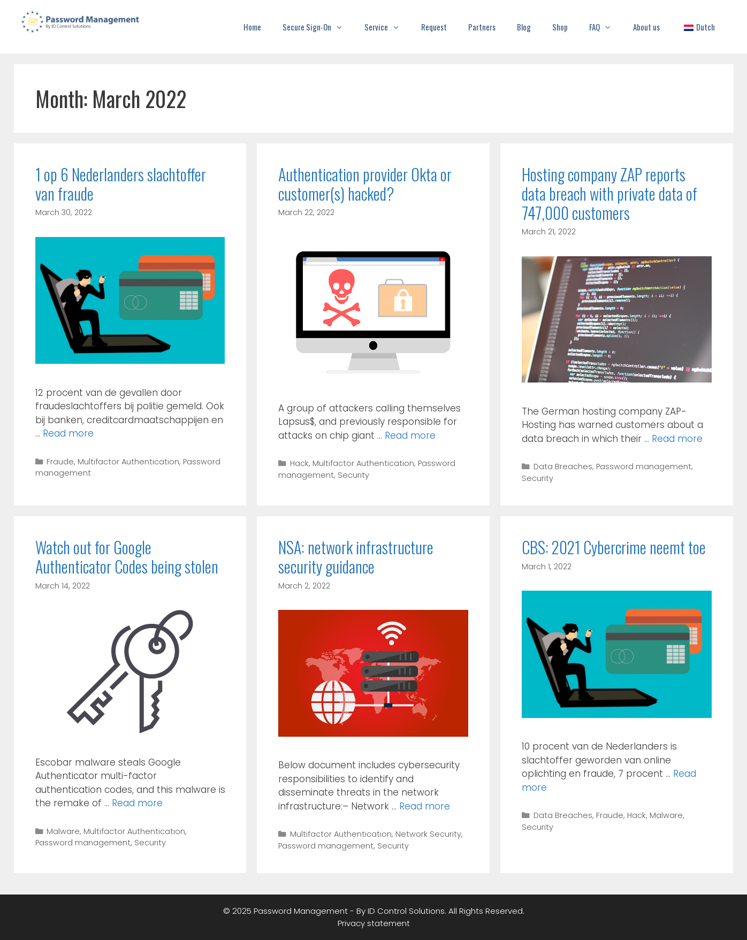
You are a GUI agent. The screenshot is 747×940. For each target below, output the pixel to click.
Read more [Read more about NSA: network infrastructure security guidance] (424, 806)
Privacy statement (374, 923)
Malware (63, 831)
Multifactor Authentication (128, 461)
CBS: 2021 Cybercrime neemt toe (614, 547)
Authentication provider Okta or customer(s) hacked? (365, 183)
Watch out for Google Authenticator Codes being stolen (126, 556)
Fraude (60, 461)
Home (252, 27)
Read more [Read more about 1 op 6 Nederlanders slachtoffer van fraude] (68, 433)
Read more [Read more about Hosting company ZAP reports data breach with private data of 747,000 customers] (677, 438)
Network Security (428, 834)
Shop (560, 27)
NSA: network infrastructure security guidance (355, 556)
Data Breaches (562, 466)
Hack (299, 463)
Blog (524, 27)
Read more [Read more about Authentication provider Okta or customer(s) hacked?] (410, 435)
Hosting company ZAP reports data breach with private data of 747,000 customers (609, 193)
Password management (643, 466)
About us (646, 27)
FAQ (605, 27)
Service (387, 27)
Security (353, 475)
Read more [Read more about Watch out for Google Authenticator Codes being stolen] (137, 803)
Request (434, 27)
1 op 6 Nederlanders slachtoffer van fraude (120, 183)
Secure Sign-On (318, 27)
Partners (482, 27)
